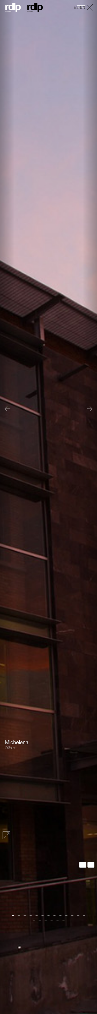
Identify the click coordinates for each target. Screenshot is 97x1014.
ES (76, 8)
